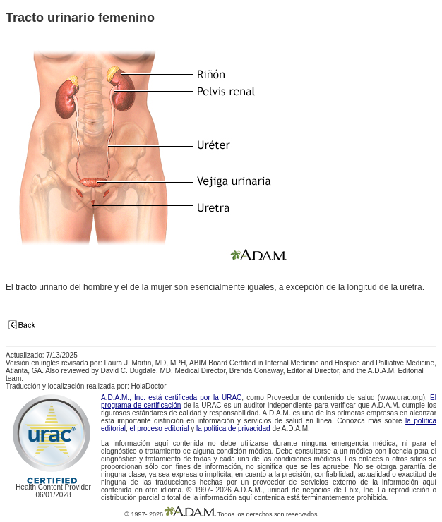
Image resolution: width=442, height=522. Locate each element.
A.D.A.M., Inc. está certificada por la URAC (171, 397)
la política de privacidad (233, 428)
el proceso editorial (159, 428)
